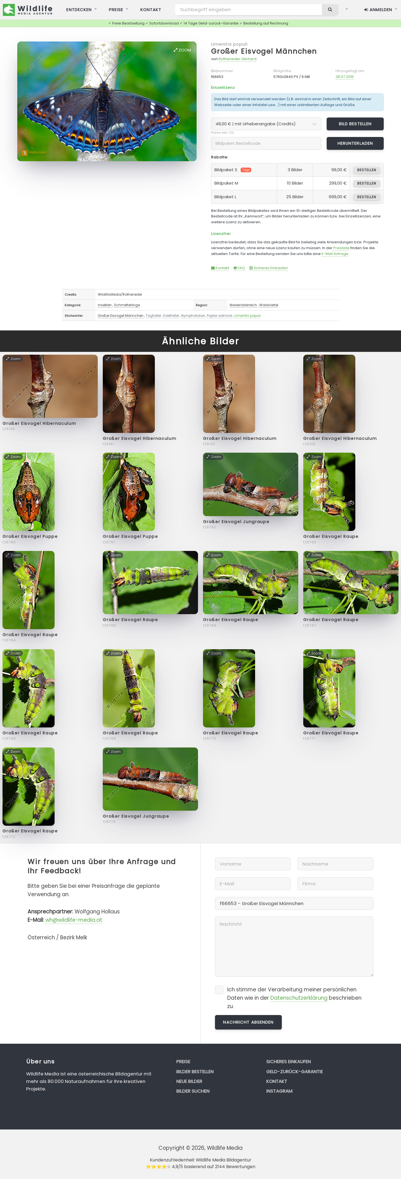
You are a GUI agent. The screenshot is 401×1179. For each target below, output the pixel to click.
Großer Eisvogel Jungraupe (236, 521)
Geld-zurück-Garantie (294, 1071)
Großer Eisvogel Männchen (264, 51)
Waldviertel (268, 305)
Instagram (279, 1091)
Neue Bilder (189, 1081)
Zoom (182, 50)
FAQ (239, 268)
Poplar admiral (219, 315)
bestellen (366, 170)
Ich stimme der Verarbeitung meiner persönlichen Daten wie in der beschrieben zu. (294, 998)
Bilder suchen (192, 1091)
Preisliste (341, 248)
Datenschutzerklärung (298, 998)
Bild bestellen (355, 124)
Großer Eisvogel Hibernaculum (39, 423)
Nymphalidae (193, 315)
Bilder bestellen (195, 1071)
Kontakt (220, 268)
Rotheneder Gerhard (237, 59)
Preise (183, 1061)
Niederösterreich (243, 305)
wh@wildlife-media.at (73, 920)
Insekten (105, 305)
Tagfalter (153, 315)
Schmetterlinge (127, 305)
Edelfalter (171, 315)
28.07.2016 (345, 76)
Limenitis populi (229, 44)
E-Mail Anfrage (335, 253)
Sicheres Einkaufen (268, 268)
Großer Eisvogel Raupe (330, 536)
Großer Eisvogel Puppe (30, 536)
